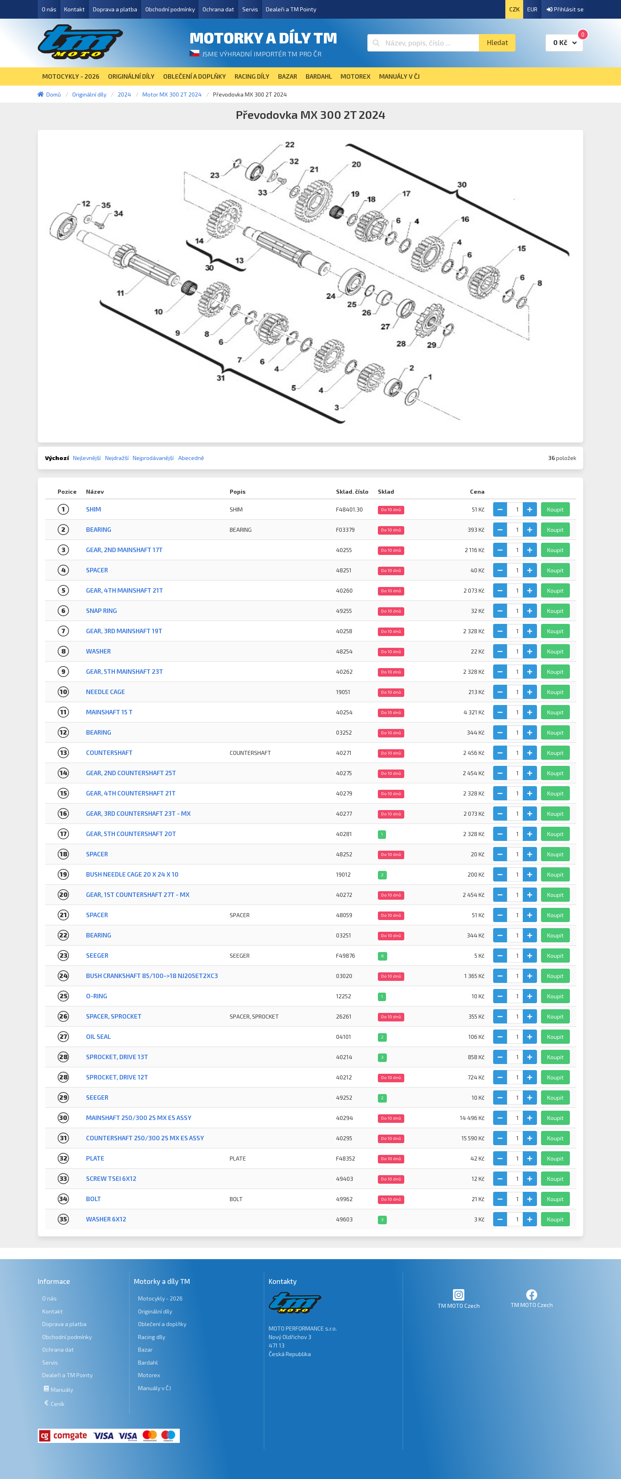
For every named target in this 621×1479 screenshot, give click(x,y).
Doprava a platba (115, 9)
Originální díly (155, 1311)
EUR (532, 9)
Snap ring (101, 610)
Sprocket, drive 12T (117, 1077)
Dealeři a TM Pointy (291, 9)
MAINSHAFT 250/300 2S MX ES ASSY (139, 1117)
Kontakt (74, 9)
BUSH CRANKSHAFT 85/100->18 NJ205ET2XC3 (152, 975)
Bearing (98, 732)
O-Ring (96, 996)
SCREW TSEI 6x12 (111, 1178)
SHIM (93, 509)
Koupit (555, 509)
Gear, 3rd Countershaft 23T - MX (138, 813)
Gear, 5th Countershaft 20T (131, 833)
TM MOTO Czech (459, 1298)
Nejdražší (117, 457)
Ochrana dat (218, 9)
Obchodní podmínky (170, 9)
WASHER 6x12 (106, 1219)
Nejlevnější (87, 457)
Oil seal (98, 1036)
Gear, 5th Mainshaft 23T (124, 671)
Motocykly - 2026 (160, 1298)
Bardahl (148, 1362)
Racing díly (151, 1336)
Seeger (97, 1097)
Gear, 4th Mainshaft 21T (124, 590)
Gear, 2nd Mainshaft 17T (124, 549)
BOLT (93, 1198)
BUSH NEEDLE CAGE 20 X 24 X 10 (132, 874)
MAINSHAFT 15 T (109, 712)
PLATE (95, 1158)
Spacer (97, 570)
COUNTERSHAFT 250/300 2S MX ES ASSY (145, 1137)
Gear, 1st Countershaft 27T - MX (138, 894)
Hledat (497, 42)
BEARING (98, 529)
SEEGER (97, 955)
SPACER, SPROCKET (114, 1016)
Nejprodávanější (153, 457)
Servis (250, 9)
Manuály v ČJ (154, 1387)
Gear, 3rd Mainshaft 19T (124, 630)
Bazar (145, 1349)
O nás (49, 9)
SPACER (97, 914)
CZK (514, 9)
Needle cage (105, 691)
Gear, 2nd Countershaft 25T (131, 772)
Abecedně (191, 457)
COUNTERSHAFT (109, 752)
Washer (98, 651)
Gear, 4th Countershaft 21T (131, 793)
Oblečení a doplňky (162, 1323)
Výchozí (57, 457)
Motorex (149, 1375)
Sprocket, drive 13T (117, 1056)
